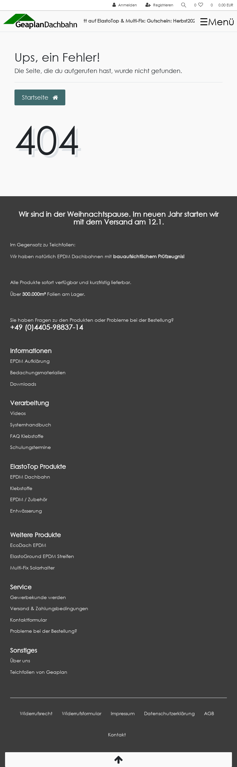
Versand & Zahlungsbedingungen (49, 608)
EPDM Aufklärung (29, 361)
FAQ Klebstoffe (26, 436)
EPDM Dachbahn (30, 477)
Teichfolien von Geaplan (38, 672)
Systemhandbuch (30, 424)
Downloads (23, 384)
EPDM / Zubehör (28, 499)
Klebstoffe (21, 488)
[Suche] (184, 5)
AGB (209, 713)
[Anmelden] (125, 5)
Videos (18, 413)
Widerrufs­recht (36, 713)
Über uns (20, 660)
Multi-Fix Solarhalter (32, 567)
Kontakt (117, 734)
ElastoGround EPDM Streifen (42, 556)
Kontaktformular (28, 620)
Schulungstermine (30, 447)
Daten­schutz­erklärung (169, 713)
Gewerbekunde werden (38, 597)
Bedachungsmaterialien (38, 372)
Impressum (123, 713)
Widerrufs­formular (81, 713)
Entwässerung (26, 511)
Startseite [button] (40, 97)
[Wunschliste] (199, 5)
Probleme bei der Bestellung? (43, 631)
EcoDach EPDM (28, 545)
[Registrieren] (159, 5)
